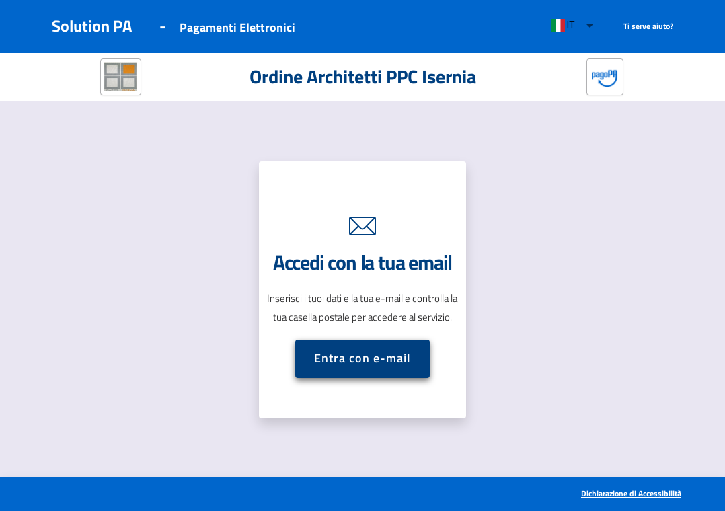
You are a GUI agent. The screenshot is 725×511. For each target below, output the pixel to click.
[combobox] (573, 25)
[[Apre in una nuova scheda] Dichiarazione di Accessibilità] (631, 493)
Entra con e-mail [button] (362, 358)
